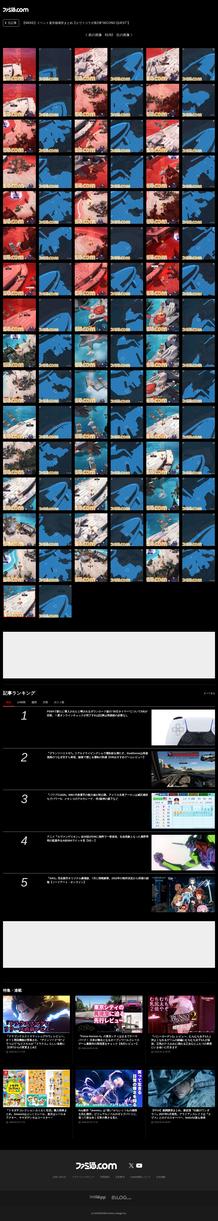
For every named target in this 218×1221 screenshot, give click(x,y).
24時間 (21, 702)
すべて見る (209, 693)
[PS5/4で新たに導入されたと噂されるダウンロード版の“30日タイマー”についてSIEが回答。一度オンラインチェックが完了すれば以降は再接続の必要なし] (183, 727)
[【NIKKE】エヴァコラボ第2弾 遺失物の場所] (19, 64)
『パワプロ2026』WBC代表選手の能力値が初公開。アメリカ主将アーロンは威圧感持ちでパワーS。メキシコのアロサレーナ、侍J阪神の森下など (97, 796)
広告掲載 (160, 1177)
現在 (8, 702)
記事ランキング (19, 693)
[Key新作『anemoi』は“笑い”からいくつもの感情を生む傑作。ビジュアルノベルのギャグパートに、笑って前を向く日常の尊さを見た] (108, 1088)
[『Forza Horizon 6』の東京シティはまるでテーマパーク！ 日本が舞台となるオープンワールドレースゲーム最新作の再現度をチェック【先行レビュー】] (108, 1014)
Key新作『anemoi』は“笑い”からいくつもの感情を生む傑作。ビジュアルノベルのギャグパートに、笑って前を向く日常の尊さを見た (108, 1114)
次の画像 (123, 35)
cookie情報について (140, 1177)
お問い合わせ (59, 1177)
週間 (34, 702)
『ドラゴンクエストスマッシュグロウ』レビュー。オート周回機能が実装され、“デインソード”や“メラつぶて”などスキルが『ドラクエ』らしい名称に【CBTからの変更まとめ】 (36, 1042)
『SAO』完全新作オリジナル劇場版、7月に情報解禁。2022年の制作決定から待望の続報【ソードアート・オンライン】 (98, 880)
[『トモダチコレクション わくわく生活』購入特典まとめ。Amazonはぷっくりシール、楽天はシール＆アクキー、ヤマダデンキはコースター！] (36, 1088)
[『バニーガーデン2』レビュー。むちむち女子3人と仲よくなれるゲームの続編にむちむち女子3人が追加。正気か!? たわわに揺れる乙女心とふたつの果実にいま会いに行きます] (181, 1014)
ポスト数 (59, 702)
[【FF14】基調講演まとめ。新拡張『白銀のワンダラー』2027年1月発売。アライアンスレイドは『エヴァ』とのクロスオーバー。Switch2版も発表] (181, 1088)
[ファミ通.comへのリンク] (15, 9)
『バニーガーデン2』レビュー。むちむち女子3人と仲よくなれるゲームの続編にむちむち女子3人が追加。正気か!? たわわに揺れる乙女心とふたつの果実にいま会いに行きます (181, 1042)
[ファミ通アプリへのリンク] (98, 1197)
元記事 (10, 23)
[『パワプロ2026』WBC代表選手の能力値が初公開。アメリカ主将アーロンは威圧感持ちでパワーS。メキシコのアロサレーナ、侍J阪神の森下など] (183, 811)
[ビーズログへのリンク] (121, 1197)
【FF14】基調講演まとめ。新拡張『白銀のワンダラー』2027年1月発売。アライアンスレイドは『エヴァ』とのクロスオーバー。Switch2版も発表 (181, 1114)
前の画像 (95, 35)
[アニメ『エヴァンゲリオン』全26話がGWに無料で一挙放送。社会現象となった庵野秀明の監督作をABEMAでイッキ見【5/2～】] (183, 853)
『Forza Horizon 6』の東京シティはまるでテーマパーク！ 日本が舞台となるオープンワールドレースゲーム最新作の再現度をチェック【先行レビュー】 (108, 1040)
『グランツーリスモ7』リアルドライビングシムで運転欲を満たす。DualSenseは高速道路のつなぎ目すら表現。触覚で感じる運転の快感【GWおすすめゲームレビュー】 (97, 755)
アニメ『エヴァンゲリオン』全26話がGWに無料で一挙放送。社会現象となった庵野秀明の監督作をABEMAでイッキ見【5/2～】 (98, 838)
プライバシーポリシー (83, 1177)
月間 (45, 702)
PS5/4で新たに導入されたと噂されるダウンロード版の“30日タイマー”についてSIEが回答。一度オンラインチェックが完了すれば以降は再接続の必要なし (97, 713)
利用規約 (105, 1177)
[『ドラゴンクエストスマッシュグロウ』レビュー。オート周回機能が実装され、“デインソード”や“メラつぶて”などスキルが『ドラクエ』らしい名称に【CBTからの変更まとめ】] (36, 1014)
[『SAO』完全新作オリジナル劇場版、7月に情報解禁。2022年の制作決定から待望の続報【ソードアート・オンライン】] (183, 894)
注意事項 (119, 1177)
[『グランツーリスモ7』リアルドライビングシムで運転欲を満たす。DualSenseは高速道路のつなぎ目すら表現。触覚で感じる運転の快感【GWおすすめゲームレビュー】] (183, 769)
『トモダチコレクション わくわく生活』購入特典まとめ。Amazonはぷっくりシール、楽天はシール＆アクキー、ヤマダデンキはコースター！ (36, 1114)
